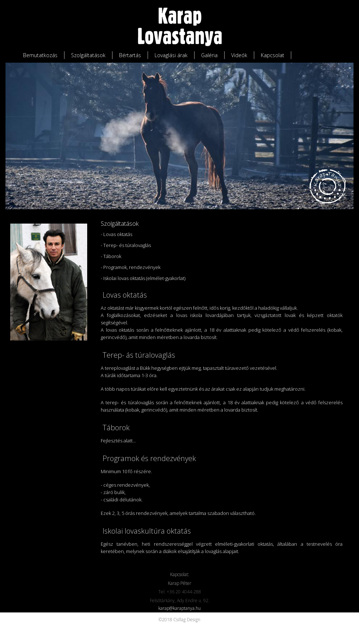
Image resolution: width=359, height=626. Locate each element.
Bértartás (130, 55)
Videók (239, 55)
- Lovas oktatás (116, 234)
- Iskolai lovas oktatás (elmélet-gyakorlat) (143, 278)
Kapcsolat (272, 55)
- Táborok (111, 256)
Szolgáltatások (88, 55)
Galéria (209, 55)
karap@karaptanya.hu (179, 608)
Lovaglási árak (171, 55)
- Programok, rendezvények (130, 267)
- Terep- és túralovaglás (126, 245)
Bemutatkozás (40, 55)
